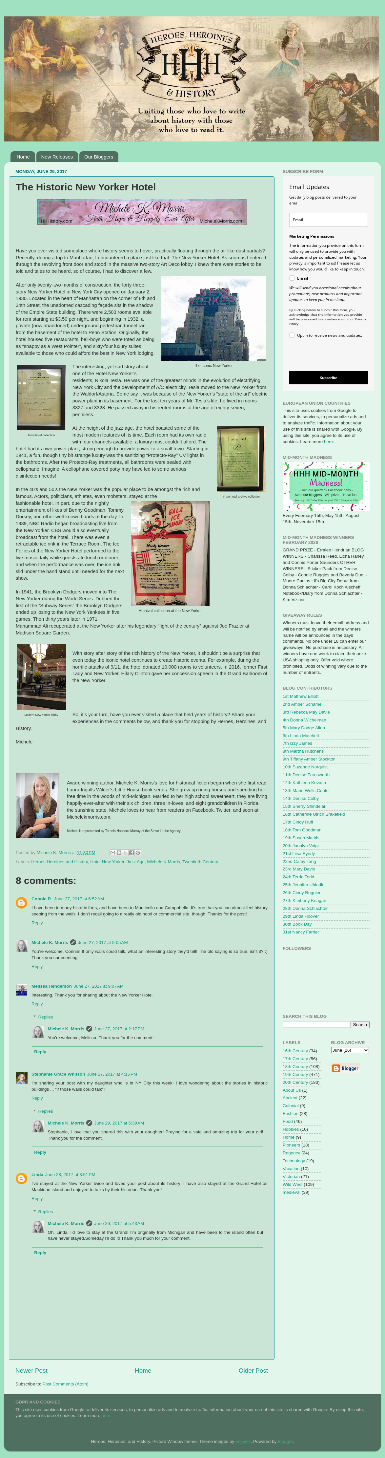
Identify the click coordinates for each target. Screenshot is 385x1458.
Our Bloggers (98, 157)
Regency (291, 1152)
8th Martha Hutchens (303, 751)
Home (23, 157)
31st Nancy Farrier (301, 932)
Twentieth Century (200, 861)
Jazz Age (136, 861)
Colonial (291, 1105)
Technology (294, 1160)
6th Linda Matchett (301, 735)
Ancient (290, 1097)
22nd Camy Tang (299, 861)
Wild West (293, 1184)
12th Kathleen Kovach (304, 782)
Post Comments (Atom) (66, 1384)
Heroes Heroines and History (59, 861)
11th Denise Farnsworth (306, 774)
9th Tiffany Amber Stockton (309, 759)
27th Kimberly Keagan (304, 900)
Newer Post (31, 1370)
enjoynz (243, 1441)
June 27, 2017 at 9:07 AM (99, 986)
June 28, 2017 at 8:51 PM (70, 1174)
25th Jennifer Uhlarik (303, 884)
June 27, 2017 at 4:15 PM (112, 1074)
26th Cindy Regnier (302, 892)
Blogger (285, 1441)
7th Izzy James (297, 743)
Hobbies (291, 1129)
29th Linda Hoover (301, 916)
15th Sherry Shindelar (304, 806)
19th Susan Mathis (301, 837)
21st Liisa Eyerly (299, 853)
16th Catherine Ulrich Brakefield (314, 814)
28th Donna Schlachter (305, 908)
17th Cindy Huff (298, 822)
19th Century (295, 1074)
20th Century (295, 1082)
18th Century (295, 1066)
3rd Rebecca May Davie (306, 712)
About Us (292, 1090)
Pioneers (291, 1145)
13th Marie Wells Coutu (306, 790)
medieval (291, 1192)
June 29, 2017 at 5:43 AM (119, 1223)
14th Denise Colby (301, 798)
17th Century (295, 1058)
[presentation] (323, 355)
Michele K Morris (163, 861)
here (328, 441)
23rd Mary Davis (299, 869)
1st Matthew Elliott (301, 696)
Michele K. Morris (49, 942)
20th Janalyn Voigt (301, 845)
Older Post (253, 1370)
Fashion (290, 1113)
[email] (328, 220)
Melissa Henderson (51, 986)
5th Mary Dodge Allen (304, 727)
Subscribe (328, 377)
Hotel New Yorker (107, 861)
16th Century (295, 1050)
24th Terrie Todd (298, 876)
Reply (37, 922)
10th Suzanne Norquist (305, 766)
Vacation (291, 1168)
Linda (37, 1174)
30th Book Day (297, 924)
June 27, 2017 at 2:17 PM (119, 1028)
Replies (45, 1017)
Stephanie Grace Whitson (58, 1074)
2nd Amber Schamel (303, 704)
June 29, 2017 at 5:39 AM (119, 1123)
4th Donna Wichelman (304, 720)
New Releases (57, 157)
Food (288, 1121)
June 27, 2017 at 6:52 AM (79, 898)
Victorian (291, 1176)
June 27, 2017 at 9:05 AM (103, 942)
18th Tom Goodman (302, 829)
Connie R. (41, 898)
